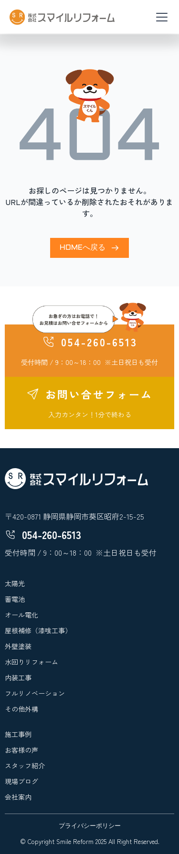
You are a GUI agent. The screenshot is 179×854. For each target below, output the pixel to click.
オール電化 (21, 614)
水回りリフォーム (31, 662)
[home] (62, 17)
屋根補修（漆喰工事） (38, 630)
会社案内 (18, 797)
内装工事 (18, 677)
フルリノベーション (35, 693)
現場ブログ (21, 781)
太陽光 (15, 583)
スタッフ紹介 (25, 765)
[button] (159, 17)
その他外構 (21, 709)
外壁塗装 (18, 646)
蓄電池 (15, 599)
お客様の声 (21, 750)
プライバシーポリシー (90, 826)
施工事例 (18, 734)
